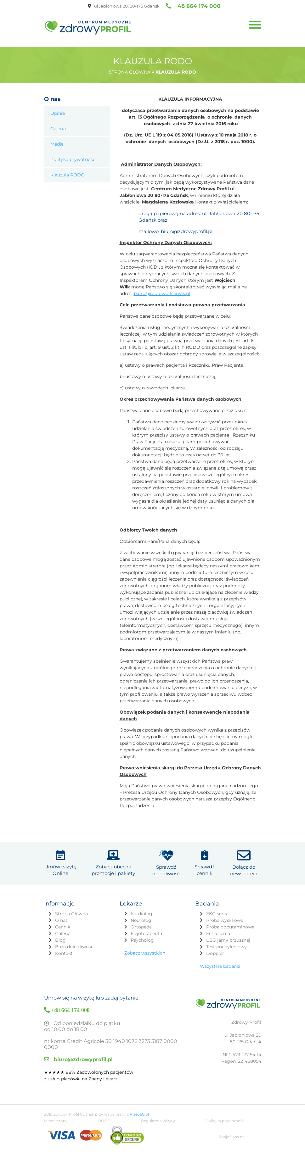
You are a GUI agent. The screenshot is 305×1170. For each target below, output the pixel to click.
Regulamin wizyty (158, 1141)
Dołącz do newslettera (243, 860)
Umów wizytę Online (60, 860)
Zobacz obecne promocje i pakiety (113, 860)
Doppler (215, 943)
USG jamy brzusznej (228, 930)
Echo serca (218, 923)
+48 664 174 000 (193, 5)
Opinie (57, 113)
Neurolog (141, 910)
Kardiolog (141, 903)
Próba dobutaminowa (230, 917)
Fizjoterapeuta (146, 923)
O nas (61, 910)
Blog (60, 930)
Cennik (62, 917)
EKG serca (217, 903)
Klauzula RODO (67, 175)
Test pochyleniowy (226, 936)
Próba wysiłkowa (224, 910)
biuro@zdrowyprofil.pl (78, 1049)
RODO (104, 1141)
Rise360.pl (139, 1134)
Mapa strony (56, 1141)
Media (57, 144)
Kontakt (64, 943)
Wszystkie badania (220, 956)
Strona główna (129, 72)
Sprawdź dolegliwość (166, 860)
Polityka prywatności (73, 159)
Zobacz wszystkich (144, 943)
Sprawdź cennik (205, 860)
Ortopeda (141, 917)
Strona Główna (71, 903)
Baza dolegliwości (75, 936)
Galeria (58, 128)
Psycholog (142, 930)
